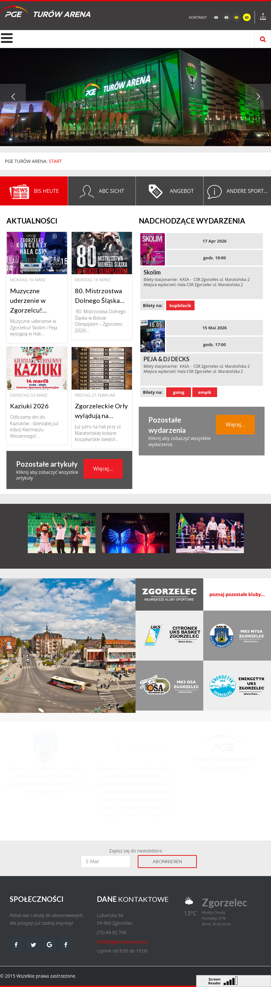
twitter (33, 944)
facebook (16, 944)
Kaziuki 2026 (29, 406)
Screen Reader (214, 980)
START (55, 161)
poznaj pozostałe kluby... (237, 594)
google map (49, 944)
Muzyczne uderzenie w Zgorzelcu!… (28, 300)
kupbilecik (180, 305)
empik (204, 392)
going (178, 392)
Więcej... (103, 468)
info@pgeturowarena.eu (122, 942)
